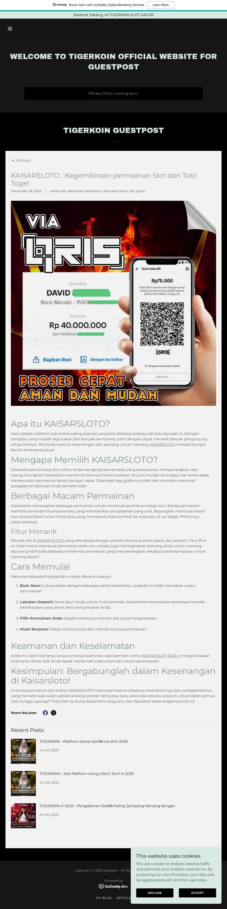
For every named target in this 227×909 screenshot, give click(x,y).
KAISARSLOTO (162, 444)
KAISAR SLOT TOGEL (160, 656)
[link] (21, 160)
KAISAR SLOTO (50, 540)
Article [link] (123, 898)
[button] (21, 28)
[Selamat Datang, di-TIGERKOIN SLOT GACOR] (113, 15)
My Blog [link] (104, 898)
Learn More (161, 5)
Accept (197, 892)
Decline (155, 892)
